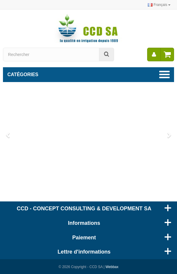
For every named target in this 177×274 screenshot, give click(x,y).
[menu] (154, 54)
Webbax (111, 267)
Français (159, 5)
